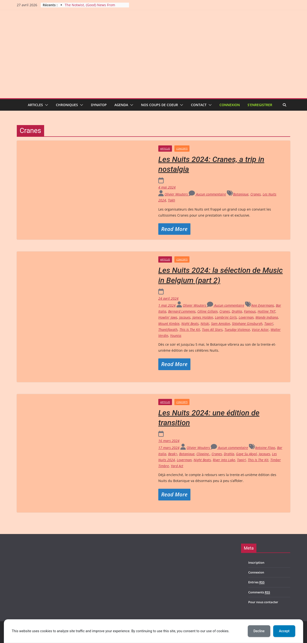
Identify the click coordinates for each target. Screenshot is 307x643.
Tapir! (268, 323)
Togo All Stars (212, 329)
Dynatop (99, 105)
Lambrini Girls (226, 317)
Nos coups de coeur (159, 105)
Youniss (175, 335)
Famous (250, 311)
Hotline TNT (266, 311)
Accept (284, 631)
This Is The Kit (189, 329)
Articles (35, 105)
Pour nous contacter (263, 602)
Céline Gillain (207, 311)
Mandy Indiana (266, 317)
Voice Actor (260, 329)
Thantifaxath (167, 329)
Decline (259, 631)
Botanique (240, 194)
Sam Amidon (220, 323)
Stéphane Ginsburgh (247, 323)
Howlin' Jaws (167, 317)
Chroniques (67, 105)
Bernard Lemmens (181, 311)
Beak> (172, 454)
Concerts (182, 148)
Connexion (229, 105)
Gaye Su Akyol (246, 454)
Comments (259, 592)
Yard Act (177, 466)
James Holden (202, 317)
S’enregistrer (260, 105)
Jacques (184, 317)
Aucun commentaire (207, 194)
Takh (171, 200)
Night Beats (190, 323)
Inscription (256, 562)
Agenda (121, 105)
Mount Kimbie (168, 323)
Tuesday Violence (237, 329)
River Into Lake (224, 460)
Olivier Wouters (177, 194)
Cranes (255, 194)
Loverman (246, 317)
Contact (199, 105)
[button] (45, 105)
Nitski (205, 323)
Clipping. (203, 454)
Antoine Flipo (265, 447)
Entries (256, 582)
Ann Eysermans (262, 305)
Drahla (237, 311)
